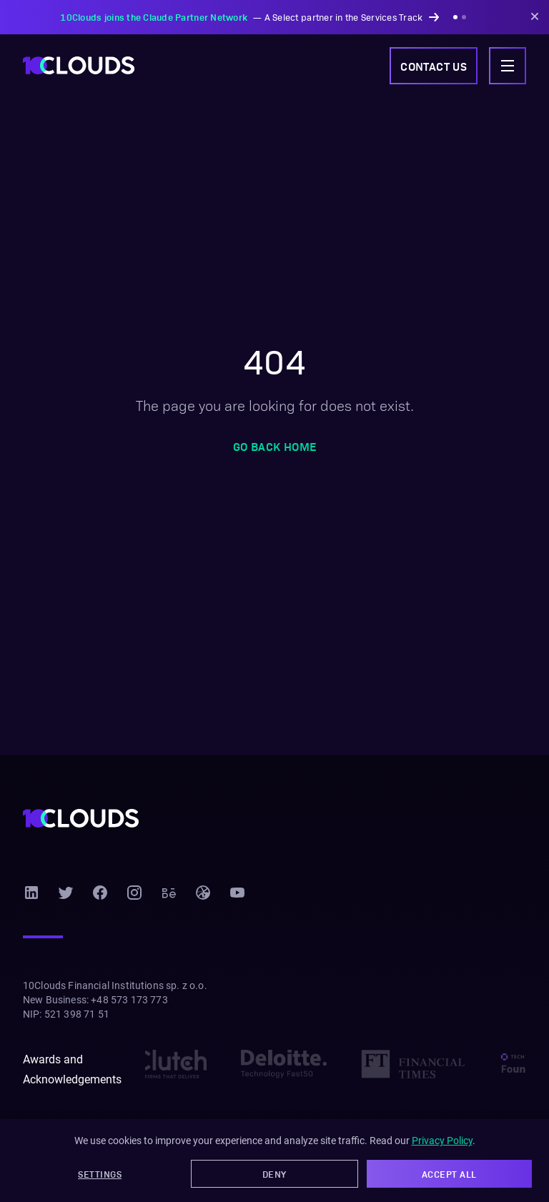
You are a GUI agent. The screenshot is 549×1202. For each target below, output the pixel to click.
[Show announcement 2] (464, 17)
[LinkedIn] (31, 892)
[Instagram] (134, 892)
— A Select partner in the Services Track (249, 17)
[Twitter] (65, 892)
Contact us (433, 66)
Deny (274, 1174)
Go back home (275, 446)
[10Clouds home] (78, 65)
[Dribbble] (203, 892)
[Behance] (168, 892)
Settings (100, 1174)
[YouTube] (237, 892)
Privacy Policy (442, 1140)
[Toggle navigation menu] (507, 65)
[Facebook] (100, 892)
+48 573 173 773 (129, 999)
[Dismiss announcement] (534, 17)
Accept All (449, 1174)
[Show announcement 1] (455, 17)
